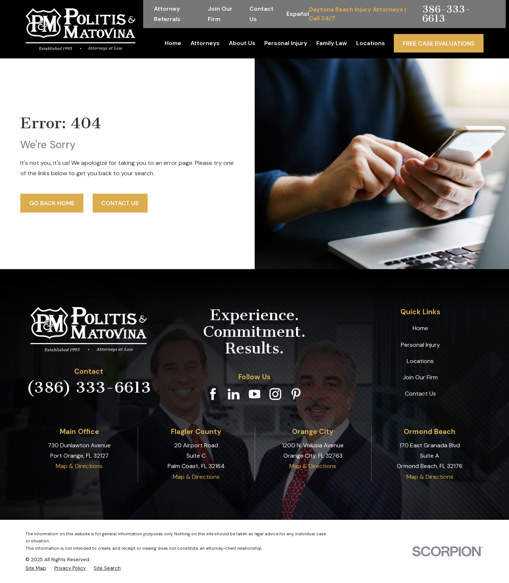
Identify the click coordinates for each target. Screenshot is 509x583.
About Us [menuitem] (242, 43)
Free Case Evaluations (439, 43)
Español (297, 14)
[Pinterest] (296, 394)
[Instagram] (275, 394)
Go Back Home (52, 203)
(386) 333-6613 (89, 387)
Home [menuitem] (173, 43)
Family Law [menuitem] (331, 43)
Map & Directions (79, 466)
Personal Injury (420, 345)
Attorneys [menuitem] (205, 43)
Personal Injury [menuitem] (285, 43)
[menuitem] (35, 568)
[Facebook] (213, 394)
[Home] (80, 29)
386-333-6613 (446, 14)
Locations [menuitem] (370, 43)
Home (420, 328)
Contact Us (120, 203)
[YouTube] (255, 394)
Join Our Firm (420, 377)
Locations (420, 361)
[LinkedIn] (234, 394)
